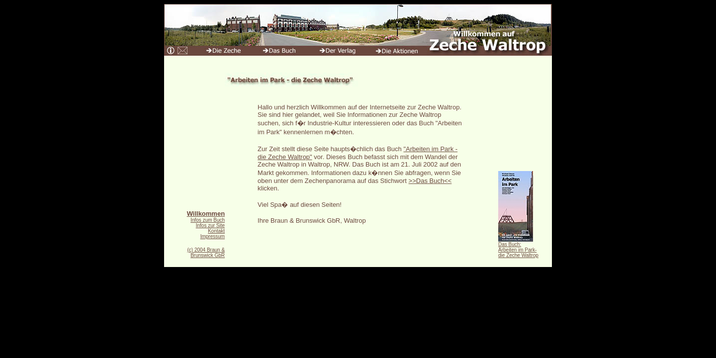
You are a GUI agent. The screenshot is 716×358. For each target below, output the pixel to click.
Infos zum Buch (207, 220)
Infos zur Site (210, 225)
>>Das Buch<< (430, 180)
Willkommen (206, 213)
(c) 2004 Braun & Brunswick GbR (206, 252)
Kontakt (216, 231)
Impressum (212, 236)
